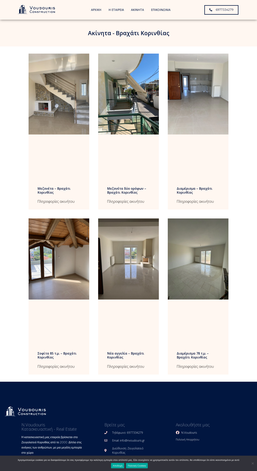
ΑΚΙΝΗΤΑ (137, 10)
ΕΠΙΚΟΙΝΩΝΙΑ (160, 10)
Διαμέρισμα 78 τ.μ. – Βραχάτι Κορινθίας (193, 355)
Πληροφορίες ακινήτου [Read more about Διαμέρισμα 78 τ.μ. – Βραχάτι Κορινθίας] (195, 366)
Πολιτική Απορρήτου (187, 439)
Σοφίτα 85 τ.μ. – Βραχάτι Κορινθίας (57, 355)
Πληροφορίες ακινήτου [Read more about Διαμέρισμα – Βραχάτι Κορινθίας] (195, 201)
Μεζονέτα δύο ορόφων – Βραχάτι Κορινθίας (126, 190)
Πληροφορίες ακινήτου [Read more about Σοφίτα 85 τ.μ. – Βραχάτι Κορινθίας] (56, 366)
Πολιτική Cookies (137, 465)
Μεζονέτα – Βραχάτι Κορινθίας (53, 190)
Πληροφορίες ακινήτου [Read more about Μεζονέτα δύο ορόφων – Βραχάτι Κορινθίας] (125, 201)
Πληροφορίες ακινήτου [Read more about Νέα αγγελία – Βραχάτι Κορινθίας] (125, 366)
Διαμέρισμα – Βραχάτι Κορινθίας (194, 190)
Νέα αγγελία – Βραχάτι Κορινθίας (125, 355)
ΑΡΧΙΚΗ (96, 10)
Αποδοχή (118, 465)
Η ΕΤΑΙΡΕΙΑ (116, 10)
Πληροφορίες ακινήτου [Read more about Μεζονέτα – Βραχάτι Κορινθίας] (56, 201)
